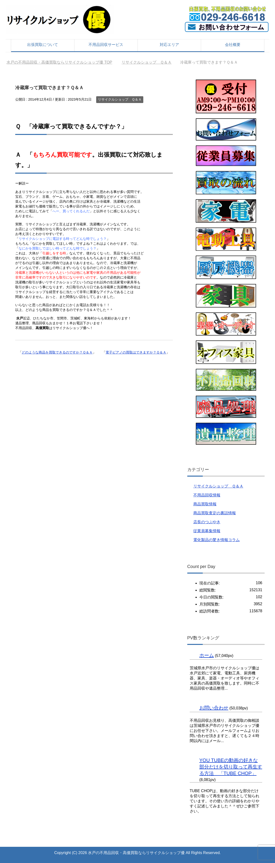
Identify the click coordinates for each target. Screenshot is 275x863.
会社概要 (232, 45)
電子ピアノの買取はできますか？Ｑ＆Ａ (136, 352)
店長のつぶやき (206, 522)
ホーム (206, 655)
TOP (59, 62)
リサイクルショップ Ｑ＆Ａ (120, 99)
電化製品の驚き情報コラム (216, 540)
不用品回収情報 (206, 495)
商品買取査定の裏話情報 (214, 513)
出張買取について (42, 45)
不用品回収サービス (105, 45)
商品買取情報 (205, 504)
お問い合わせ (213, 707)
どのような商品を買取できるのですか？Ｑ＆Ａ (57, 352)
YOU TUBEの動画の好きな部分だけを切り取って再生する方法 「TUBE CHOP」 (230, 767)
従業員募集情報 (206, 531)
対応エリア (169, 45)
